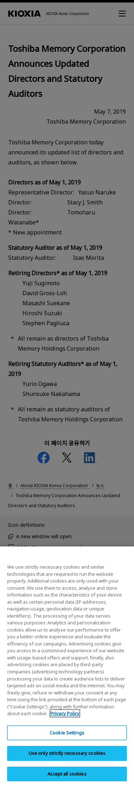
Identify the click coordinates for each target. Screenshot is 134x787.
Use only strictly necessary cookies (67, 762)
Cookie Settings (67, 741)
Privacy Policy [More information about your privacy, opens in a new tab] (64, 722)
